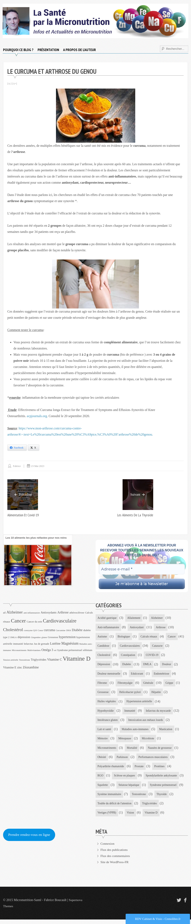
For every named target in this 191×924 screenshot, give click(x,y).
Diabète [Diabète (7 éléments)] (77, 630)
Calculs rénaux (150, 636)
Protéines (160, 769)
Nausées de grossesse (161, 750)
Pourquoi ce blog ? (18, 49)
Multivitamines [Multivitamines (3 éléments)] (34, 650)
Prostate (140, 769)
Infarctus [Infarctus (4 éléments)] (28, 643)
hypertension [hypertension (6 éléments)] (67, 637)
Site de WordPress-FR (115, 866)
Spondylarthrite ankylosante (163, 779)
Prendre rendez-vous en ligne (29, 839)
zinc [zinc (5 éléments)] (19, 667)
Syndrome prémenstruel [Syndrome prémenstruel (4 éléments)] (69, 650)
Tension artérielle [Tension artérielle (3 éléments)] (10, 660)
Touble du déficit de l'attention (115, 807)
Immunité (130, 712)
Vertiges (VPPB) (107, 817)
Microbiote (149, 741)
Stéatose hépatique (129, 788)
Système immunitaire (110, 798)
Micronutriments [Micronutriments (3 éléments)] (19, 650)
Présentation (48, 49)
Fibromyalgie (125, 684)
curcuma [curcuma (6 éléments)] (49, 630)
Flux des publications (114, 854)
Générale (149, 684)
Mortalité (132, 750)
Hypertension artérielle (140, 703)
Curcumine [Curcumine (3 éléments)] (60, 630)
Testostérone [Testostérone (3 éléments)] (24, 660)
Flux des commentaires (116, 860)
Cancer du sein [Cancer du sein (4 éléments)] (34, 621)
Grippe (171, 684)
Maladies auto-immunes (136, 731)
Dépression (104, 665)
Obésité (102, 760)
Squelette (103, 788)
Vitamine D (152, 817)
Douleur (168, 665)
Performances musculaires (154, 760)
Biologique (124, 636)
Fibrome (102, 684)
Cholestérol (104, 656)
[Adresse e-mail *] (142, 569)
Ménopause (125, 741)
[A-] (9, 83)
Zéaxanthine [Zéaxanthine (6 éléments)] (31, 667)
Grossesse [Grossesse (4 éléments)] (53, 637)
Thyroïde (163, 798)
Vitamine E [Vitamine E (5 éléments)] (9, 667)
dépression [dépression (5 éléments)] (24, 637)
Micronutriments (107, 750)
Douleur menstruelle (109, 674)
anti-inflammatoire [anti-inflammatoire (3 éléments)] (31, 613)
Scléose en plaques (125, 779)
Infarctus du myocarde (160, 712)
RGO (101, 779)
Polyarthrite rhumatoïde (111, 769)
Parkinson (122, 760)
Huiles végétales (107, 703)
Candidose (104, 646)
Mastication (167, 731)
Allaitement (134, 618)
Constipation (129, 656)
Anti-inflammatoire (109, 627)
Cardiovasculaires (130, 646)
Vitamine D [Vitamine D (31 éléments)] (76, 658)
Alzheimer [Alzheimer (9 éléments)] (15, 612)
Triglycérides (150, 807)
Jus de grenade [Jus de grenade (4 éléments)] (41, 643)
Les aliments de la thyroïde (134, 515)
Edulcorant (138, 674)
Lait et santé (105, 731)
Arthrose (162, 627)
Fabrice (17, 466)
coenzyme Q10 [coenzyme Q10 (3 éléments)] (30, 630)
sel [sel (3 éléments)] (55, 650)
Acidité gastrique (107, 618)
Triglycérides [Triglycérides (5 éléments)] (38, 659)
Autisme (102, 636)
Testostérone (140, 798)
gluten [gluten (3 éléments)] (44, 637)
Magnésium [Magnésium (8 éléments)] (69, 643)
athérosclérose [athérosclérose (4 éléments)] (76, 612)
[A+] (14, 83)
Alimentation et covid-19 (23, 515)
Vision (131, 817)
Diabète (127, 665)
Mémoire (103, 741)
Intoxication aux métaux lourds (147, 722)
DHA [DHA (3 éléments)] (68, 630)
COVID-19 (153, 656)
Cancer (173, 636)
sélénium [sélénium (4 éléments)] (87, 650)
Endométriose (163, 674)
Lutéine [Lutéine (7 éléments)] (55, 643)
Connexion (108, 848)
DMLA (148, 665)
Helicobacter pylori (131, 693)
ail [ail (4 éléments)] (4, 612)
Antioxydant (138, 627)
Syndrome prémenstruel (165, 788)
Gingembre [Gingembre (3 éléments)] (36, 637)
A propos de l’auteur (79, 49)
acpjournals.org (37, 416)
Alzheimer (158, 618)
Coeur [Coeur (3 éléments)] (40, 630)
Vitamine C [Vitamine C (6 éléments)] (54, 659)
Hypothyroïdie (106, 712)
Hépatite (157, 693)
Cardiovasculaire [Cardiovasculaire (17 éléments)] (59, 621)
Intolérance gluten (108, 722)
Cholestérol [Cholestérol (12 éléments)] (13, 629)
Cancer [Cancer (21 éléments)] (18, 621)
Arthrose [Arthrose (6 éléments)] (63, 612)
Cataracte (158, 646)
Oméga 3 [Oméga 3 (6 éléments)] (47, 650)
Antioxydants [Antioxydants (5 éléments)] (48, 612)
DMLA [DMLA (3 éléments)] (13, 637)
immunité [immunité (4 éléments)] (18, 643)
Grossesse (103, 693)
